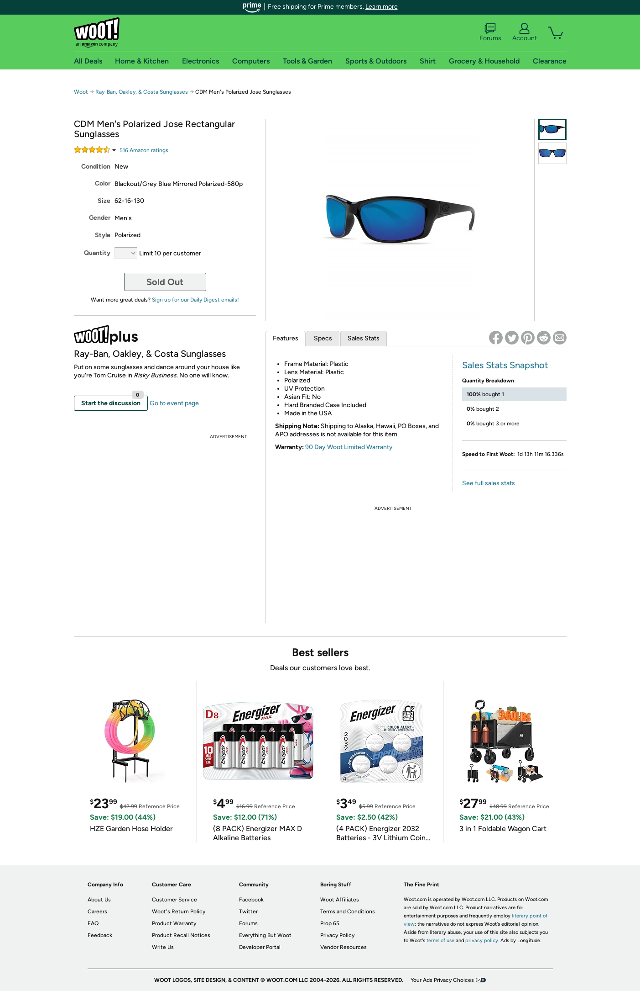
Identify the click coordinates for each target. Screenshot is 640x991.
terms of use (440, 940)
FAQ (93, 923)
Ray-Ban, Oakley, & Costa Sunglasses (141, 92)
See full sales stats (488, 483)
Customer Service (174, 899)
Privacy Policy (337, 935)
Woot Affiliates (339, 899)
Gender (99, 218)
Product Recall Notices (181, 935)
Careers (97, 911)
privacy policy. (482, 940)
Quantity (97, 253)
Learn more (381, 7)
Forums (490, 32)
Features (285, 338)
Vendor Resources (343, 947)
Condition (95, 166)
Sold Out (164, 281)
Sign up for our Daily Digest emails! (195, 300)
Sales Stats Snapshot (505, 365)
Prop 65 (329, 923)
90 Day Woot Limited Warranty (349, 447)
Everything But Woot (265, 935)
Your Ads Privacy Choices (442, 980)
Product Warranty (174, 923)
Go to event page (174, 403)
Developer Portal (260, 947)
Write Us (163, 947)
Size (104, 201)
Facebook (251, 899)
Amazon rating (144, 150)
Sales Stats (364, 338)
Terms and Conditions (347, 911)
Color (102, 183)
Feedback (100, 935)
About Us (99, 899)
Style (102, 235)
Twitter (248, 911)
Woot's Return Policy (178, 911)
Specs (323, 338)
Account (524, 32)
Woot (81, 92)
